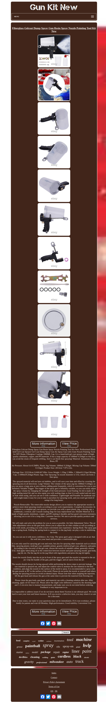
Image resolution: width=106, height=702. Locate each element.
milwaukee (57, 662)
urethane (49, 641)
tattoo (27, 653)
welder (41, 641)
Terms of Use (54, 686)
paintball (32, 646)
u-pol (33, 641)
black (77, 656)
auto (70, 662)
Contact (54, 677)
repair (56, 652)
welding (45, 657)
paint (87, 651)
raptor (66, 652)
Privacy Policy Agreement (54, 682)
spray (48, 645)
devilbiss (23, 657)
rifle (58, 647)
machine (84, 639)
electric (86, 657)
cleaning (35, 657)
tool (70, 639)
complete (26, 641)
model (35, 652)
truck (79, 661)
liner (76, 651)
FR (56, 691)
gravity (29, 662)
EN (52, 691)
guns (53, 657)
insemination (59, 641)
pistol (78, 647)
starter (19, 652)
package (46, 652)
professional (41, 662)
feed (18, 640)
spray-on (68, 646)
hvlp (87, 645)
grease (19, 647)
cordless (64, 656)
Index (54, 673)
